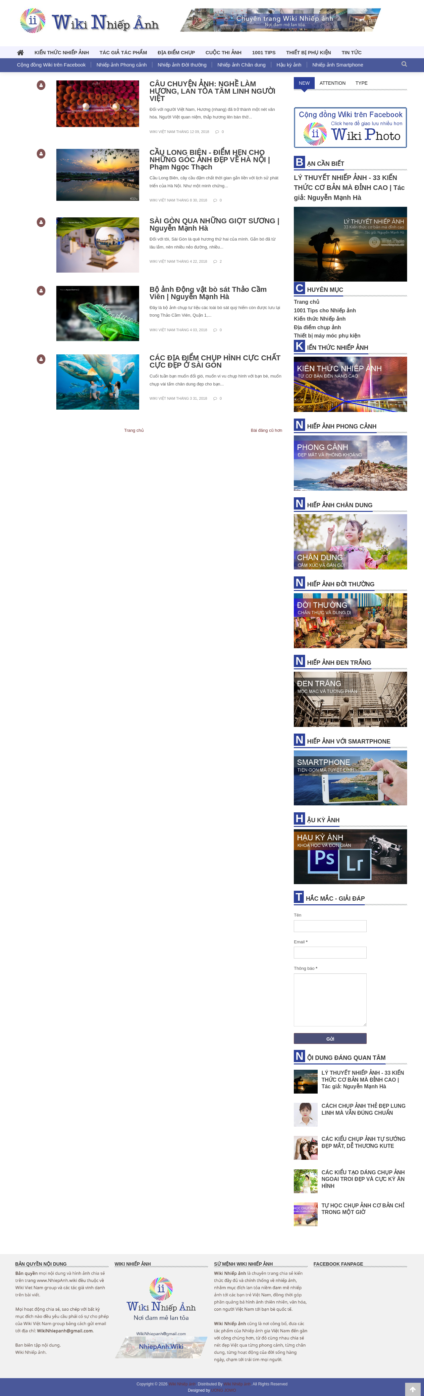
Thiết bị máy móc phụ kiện (327, 335)
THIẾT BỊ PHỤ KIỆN (308, 52)
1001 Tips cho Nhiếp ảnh (325, 310)
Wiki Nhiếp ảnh (182, 1384)
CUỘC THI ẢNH (224, 52)
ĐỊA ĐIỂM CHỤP (176, 52)
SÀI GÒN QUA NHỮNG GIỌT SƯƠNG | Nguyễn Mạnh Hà (215, 224)
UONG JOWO (223, 1390)
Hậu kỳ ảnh (289, 65)
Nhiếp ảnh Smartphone (337, 65)
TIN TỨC (351, 52)
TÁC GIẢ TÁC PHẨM (123, 52)
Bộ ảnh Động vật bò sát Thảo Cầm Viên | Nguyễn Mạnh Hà (209, 293)
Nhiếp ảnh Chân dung (241, 65)
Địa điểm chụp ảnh (317, 327)
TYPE (361, 83)
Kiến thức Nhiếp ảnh (319, 319)
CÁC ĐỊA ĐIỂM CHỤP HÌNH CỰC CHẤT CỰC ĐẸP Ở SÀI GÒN (216, 361)
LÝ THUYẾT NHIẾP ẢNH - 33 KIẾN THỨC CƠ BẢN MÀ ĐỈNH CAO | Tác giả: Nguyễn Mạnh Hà (349, 187)
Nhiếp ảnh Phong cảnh (121, 65)
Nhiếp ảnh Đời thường (182, 65)
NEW (304, 83)
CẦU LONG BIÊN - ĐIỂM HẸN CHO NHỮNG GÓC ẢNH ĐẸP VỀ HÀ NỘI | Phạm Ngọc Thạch (210, 159)
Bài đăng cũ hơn (266, 430)
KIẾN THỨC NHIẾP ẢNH (61, 52)
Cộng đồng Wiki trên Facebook (51, 65)
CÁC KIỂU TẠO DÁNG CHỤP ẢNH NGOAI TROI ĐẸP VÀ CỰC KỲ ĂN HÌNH (363, 1179)
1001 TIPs (264, 52)
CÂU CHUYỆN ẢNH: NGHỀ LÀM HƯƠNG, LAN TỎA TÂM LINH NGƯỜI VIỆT (213, 91)
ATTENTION (332, 83)
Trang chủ (134, 430)
